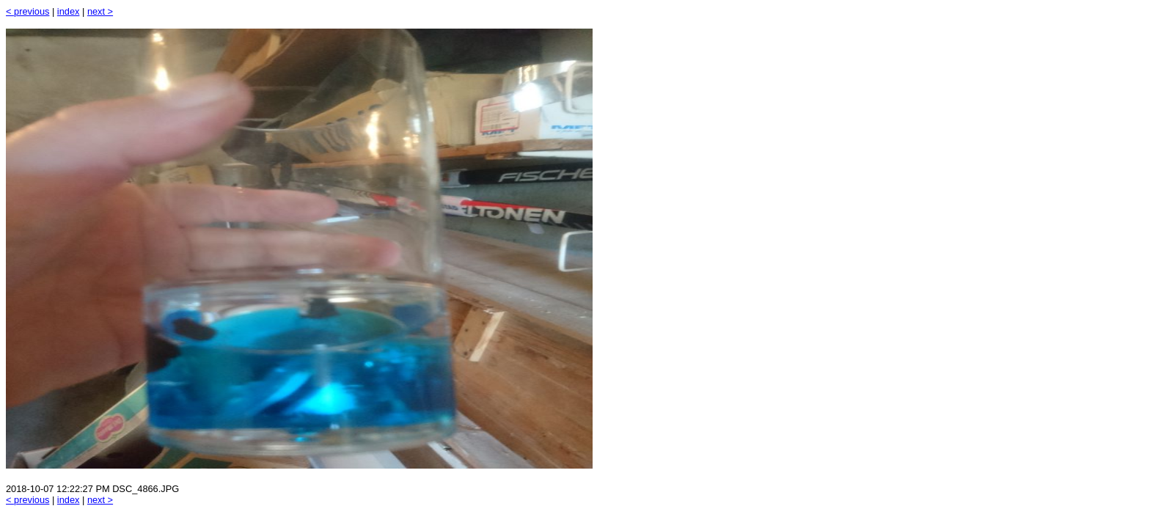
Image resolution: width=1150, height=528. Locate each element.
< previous (27, 11)
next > (100, 11)
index (68, 11)
